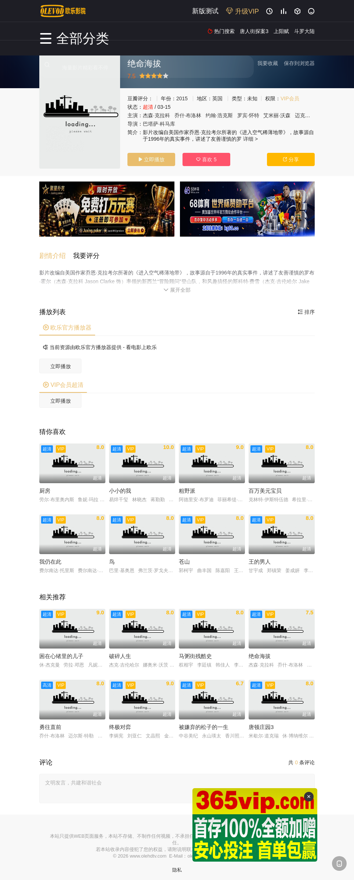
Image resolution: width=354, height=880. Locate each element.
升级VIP (242, 11)
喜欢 (206, 159)
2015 (182, 98)
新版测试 (205, 11)
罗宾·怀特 (248, 115)
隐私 (177, 865)
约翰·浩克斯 (219, 115)
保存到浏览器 (299, 63)
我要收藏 (267, 63)
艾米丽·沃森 (276, 115)
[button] (56, 252)
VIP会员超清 (63, 380)
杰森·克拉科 (156, 115)
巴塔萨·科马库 (159, 124)
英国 (217, 98)
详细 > (250, 139)
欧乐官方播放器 (67, 323)
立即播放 (151, 159)
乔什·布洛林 (188, 115)
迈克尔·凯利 (308, 115)
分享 (291, 159)
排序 (306, 307)
